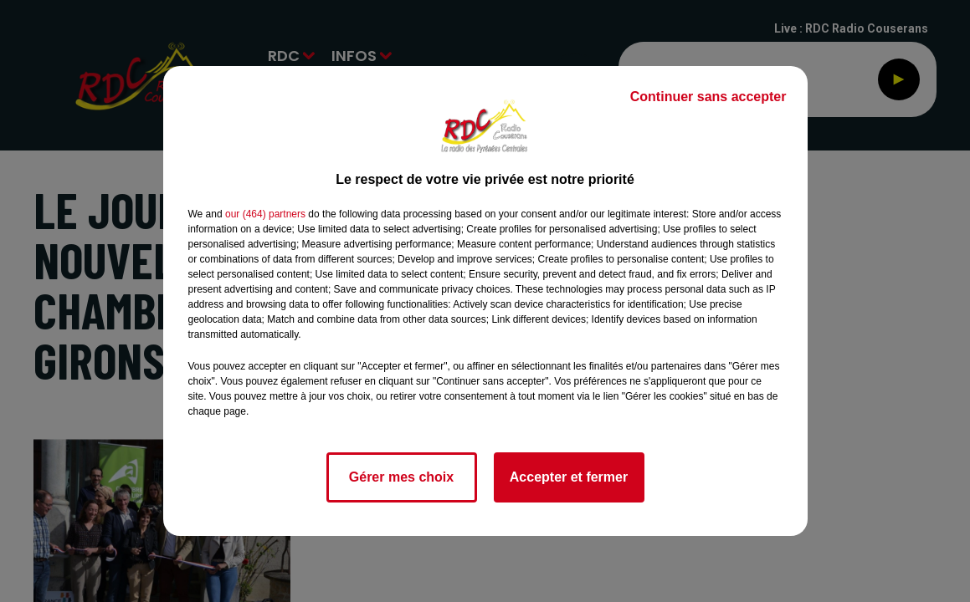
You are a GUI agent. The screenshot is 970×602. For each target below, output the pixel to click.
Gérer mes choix (401, 477)
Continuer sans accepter (708, 96)
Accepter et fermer (569, 477)
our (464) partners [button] (265, 214)
